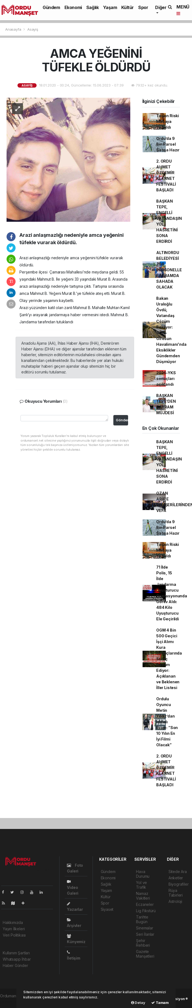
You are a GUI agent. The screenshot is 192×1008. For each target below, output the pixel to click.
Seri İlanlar (145, 934)
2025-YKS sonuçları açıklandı (166, 378)
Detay (138, 1002)
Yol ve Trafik (141, 884)
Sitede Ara (178, 871)
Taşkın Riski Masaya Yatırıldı (167, 121)
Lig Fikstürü (146, 910)
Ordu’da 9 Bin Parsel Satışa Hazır (167, 144)
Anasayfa (13, 29)
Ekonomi (73, 7)
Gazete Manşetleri (145, 953)
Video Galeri (72, 887)
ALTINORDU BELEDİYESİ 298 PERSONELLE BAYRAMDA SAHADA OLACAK (169, 269)
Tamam (160, 1002)
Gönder (122, 420)
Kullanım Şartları (16, 953)
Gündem (51, 7)
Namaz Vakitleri (143, 895)
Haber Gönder (15, 965)
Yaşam (110, 7)
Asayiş (32, 29)
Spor (143, 7)
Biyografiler (179, 884)
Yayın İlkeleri (14, 928)
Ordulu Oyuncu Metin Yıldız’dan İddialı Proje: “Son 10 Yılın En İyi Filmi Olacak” (167, 721)
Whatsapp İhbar (17, 959)
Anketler (176, 877)
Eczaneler (144, 904)
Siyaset (107, 909)
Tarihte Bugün (142, 919)
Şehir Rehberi (143, 942)
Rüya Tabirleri (176, 892)
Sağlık (92, 7)
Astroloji (175, 901)
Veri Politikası (14, 935)
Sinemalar (144, 928)
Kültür (127, 7)
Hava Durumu (142, 874)
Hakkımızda (13, 922)
